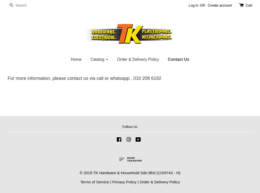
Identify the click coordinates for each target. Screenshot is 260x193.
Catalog (99, 59)
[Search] (23, 5)
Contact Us (178, 59)
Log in (193, 5)
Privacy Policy (124, 182)
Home (76, 59)
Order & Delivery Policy (138, 59)
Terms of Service (94, 182)
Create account (220, 5)
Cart (249, 5)
